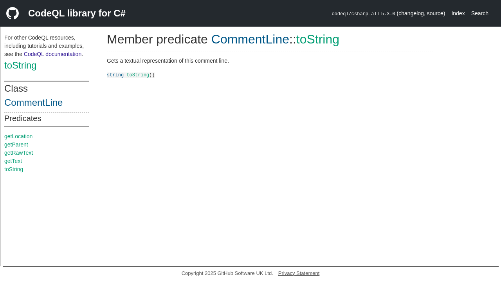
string (115, 74)
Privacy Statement (299, 273)
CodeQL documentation (52, 54)
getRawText (18, 153)
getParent (16, 144)
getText (13, 161)
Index (458, 13)
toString (20, 65)
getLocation (18, 136)
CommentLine (33, 102)
